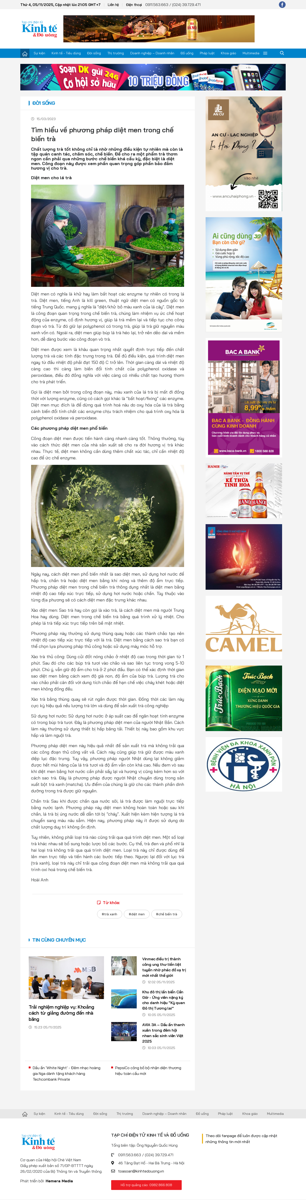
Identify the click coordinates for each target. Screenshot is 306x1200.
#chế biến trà (166, 914)
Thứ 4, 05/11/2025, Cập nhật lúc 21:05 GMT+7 (60, 4)
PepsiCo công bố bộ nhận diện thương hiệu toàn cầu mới (148, 1071)
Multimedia (251, 53)
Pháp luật (207, 53)
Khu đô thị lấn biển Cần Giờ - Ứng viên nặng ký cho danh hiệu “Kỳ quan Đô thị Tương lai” (164, 1000)
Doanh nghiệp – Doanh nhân (152, 53)
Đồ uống (186, 53)
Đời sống (94, 53)
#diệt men (136, 914)
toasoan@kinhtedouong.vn (141, 1171)
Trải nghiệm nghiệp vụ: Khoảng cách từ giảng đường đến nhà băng (62, 1013)
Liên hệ (113, 4)
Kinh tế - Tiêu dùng (66, 53)
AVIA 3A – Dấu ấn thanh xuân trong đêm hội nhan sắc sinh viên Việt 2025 (163, 1033)
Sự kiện (39, 53)
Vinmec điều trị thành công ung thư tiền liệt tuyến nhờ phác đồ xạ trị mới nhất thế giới (162, 967)
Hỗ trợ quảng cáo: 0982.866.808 (146, 1185)
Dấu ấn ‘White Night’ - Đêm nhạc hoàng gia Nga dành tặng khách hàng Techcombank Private (66, 1074)
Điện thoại (134, 4)
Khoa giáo (228, 53)
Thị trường (115, 53)
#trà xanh (109, 914)
